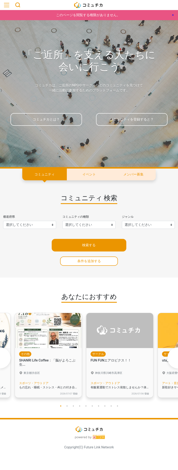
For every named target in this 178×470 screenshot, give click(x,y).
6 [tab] (92, 406)
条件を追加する (89, 261)
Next (172, 357)
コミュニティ (44, 174)
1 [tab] (61, 406)
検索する (89, 245)
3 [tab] (73, 406)
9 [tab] (111, 406)
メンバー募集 (133, 174)
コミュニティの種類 (75, 217)
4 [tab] (80, 406)
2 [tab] (67, 406)
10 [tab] (117, 406)
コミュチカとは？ (46, 119)
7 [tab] (98, 406)
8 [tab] (105, 406)
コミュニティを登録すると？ (132, 119)
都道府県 (9, 217)
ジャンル (128, 217)
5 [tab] (86, 406)
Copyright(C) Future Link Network (89, 447)
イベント (89, 174)
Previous (5, 357)
